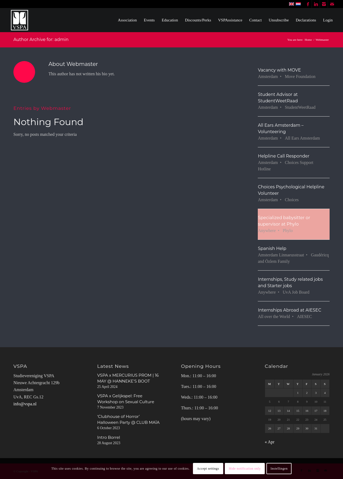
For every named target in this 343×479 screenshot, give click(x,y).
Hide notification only (245, 468)
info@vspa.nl (24, 404)
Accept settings (208, 468)
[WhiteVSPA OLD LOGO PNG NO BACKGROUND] (19, 20)
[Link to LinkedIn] (316, 4)
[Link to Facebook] (308, 4)
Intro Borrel (108, 437)
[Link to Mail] (332, 4)
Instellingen (279, 468)
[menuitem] (127, 20)
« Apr (269, 442)
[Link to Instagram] (324, 4)
